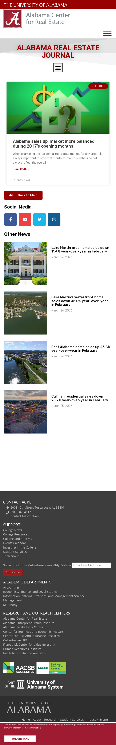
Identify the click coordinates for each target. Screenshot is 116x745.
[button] (58, 67)
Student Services (15, 552)
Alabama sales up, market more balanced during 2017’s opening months (54, 144)
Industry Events (98, 720)
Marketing (10, 605)
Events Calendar (14, 543)
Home (26, 720)
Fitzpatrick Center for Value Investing (29, 644)
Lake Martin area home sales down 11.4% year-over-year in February (80, 250)
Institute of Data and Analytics (24, 653)
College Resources (16, 534)
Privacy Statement (12, 727)
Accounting (11, 587)
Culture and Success (17, 539)
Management (12, 600)
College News (12, 530)
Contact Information (25, 516)
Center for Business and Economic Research (34, 632)
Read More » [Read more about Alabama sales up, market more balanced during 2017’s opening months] (21, 168)
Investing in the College (19, 547)
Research (50, 720)
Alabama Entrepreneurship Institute (28, 623)
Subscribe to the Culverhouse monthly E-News (37, 565)
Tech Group (11, 556)
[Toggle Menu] (107, 33)
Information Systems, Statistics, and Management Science (44, 596)
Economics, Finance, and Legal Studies (30, 592)
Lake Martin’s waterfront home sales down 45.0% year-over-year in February (79, 301)
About (37, 720)
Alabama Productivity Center (23, 627)
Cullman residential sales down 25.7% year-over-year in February (79, 398)
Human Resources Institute (22, 649)
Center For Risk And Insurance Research (31, 636)
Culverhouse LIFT (15, 640)
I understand (20, 739)
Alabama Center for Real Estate (25, 618)
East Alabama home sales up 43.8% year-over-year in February (81, 349)
